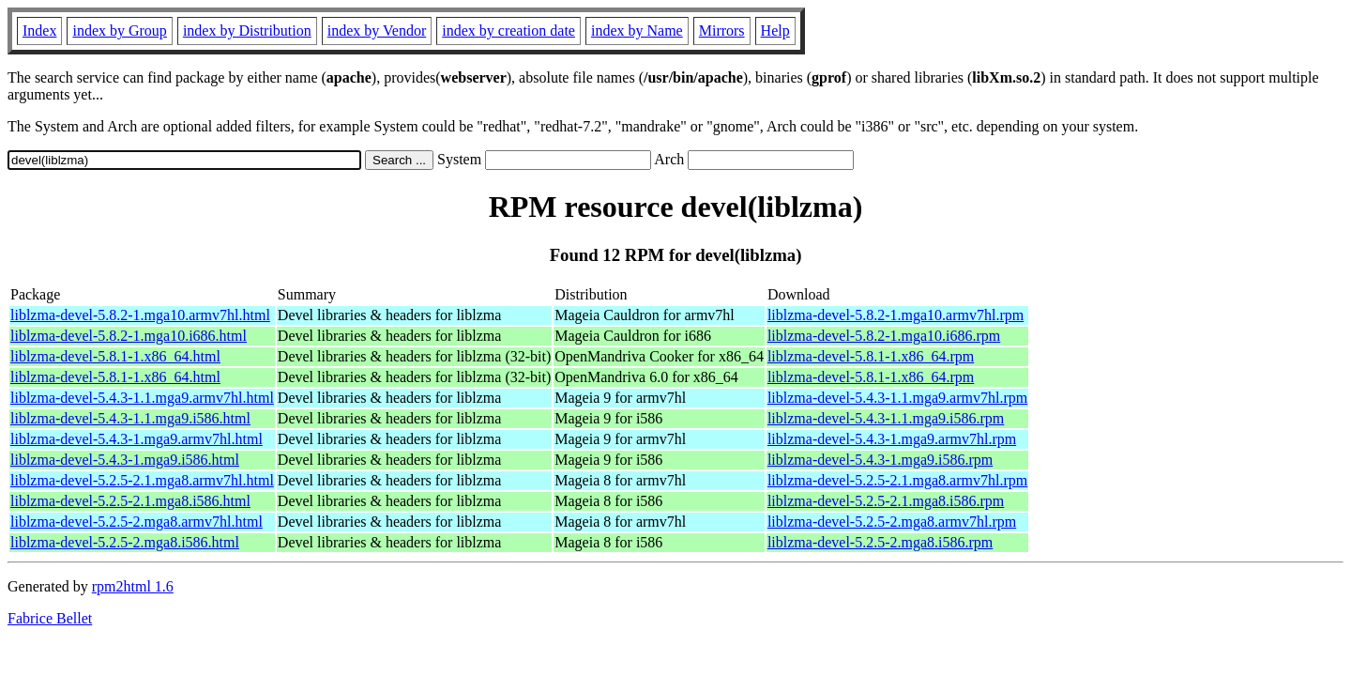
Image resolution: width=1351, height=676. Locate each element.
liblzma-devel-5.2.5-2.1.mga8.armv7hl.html (142, 480)
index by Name (637, 30)
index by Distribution (247, 30)
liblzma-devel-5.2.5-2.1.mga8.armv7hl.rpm (897, 480)
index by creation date (508, 30)
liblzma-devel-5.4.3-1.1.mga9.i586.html (130, 418)
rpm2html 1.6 (133, 586)
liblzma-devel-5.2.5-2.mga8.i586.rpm (880, 542)
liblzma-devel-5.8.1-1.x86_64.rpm (870, 356)
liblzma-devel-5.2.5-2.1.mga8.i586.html (130, 501)
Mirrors (722, 30)
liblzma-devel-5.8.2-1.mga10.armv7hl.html (140, 315)
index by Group (119, 30)
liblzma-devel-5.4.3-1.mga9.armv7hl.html (136, 439)
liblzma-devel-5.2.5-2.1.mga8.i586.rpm (885, 501)
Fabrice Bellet (50, 618)
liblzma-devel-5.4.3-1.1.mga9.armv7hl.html (142, 398)
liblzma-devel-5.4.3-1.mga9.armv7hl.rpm (891, 439)
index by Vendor (376, 30)
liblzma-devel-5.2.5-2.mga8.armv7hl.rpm (891, 522)
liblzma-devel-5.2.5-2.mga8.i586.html (124, 542)
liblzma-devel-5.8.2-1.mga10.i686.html (128, 336)
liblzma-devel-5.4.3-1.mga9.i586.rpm (880, 460)
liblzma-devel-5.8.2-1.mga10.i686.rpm (883, 336)
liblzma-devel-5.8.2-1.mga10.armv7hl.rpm (895, 315)
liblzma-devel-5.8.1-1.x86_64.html (115, 356)
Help (775, 30)
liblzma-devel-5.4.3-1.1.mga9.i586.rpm (885, 418)
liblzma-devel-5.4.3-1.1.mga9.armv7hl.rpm (897, 398)
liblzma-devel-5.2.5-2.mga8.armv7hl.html (136, 522)
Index (39, 30)
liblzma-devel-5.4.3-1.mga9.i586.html (124, 460)
